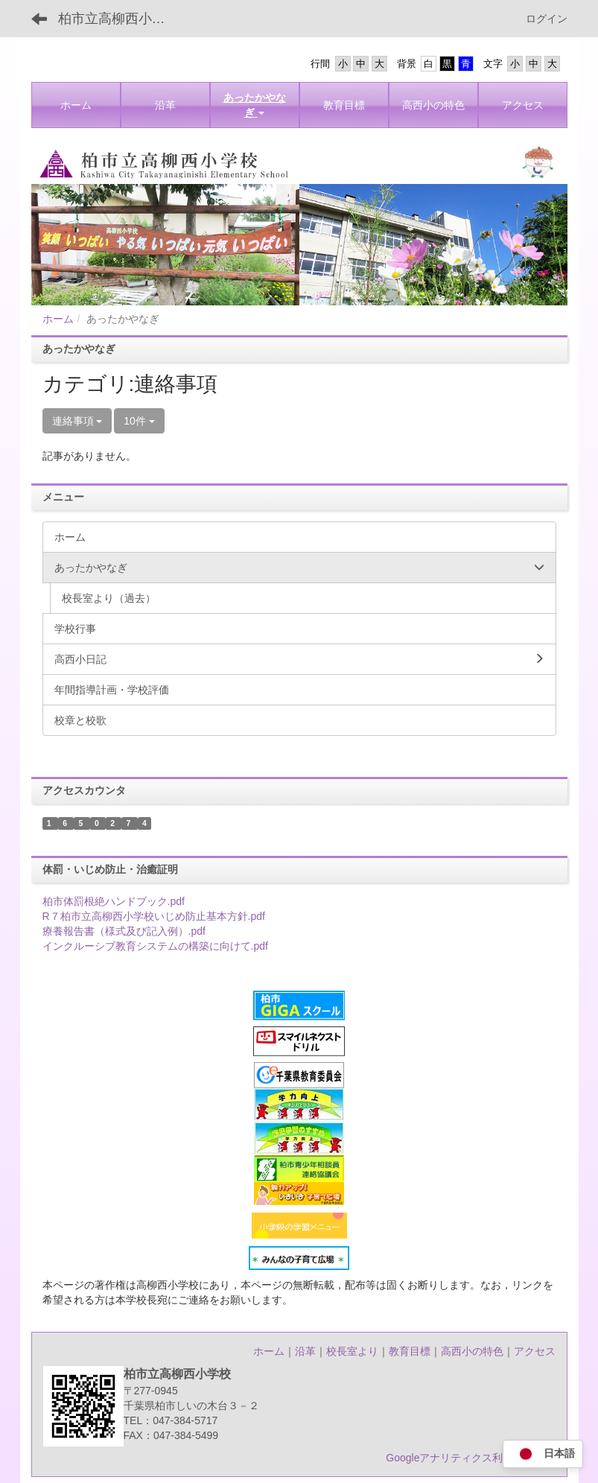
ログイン (546, 19)
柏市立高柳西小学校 (118, 18)
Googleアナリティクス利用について (470, 1458)
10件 (139, 421)
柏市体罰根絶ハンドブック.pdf (113, 901)
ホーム (58, 319)
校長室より (352, 1351)
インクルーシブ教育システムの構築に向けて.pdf (155, 946)
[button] (255, 105)
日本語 (543, 1454)
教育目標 (409, 1351)
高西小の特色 (472, 1351)
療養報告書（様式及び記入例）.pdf (124, 931)
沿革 (305, 1351)
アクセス (535, 1351)
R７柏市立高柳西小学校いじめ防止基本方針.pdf (153, 916)
